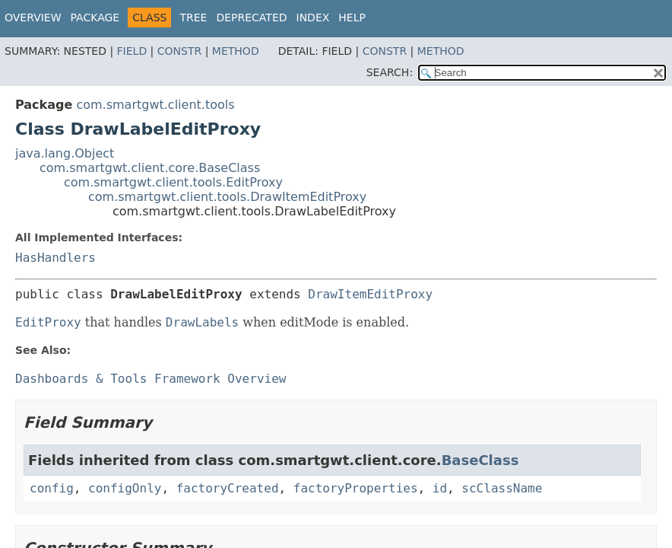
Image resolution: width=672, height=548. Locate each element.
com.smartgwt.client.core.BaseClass (150, 168)
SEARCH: (389, 72)
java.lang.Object (64, 153)
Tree (193, 17)
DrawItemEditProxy (370, 294)
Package (95, 17)
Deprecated (251, 17)
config (52, 488)
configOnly (124, 488)
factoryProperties (355, 488)
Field (132, 51)
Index (313, 17)
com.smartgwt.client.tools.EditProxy (173, 182)
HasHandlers (55, 257)
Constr (179, 51)
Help (352, 17)
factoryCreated (227, 488)
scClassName (501, 488)
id (440, 488)
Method (235, 51)
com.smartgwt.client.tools (155, 104)
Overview (33, 17)
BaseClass (480, 460)
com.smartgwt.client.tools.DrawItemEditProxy (227, 197)
